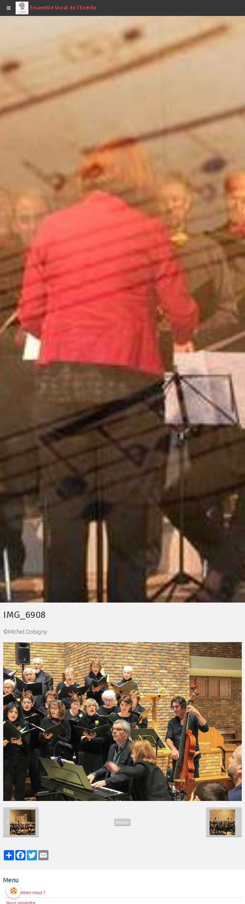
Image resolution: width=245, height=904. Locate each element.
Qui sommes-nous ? (25, 892)
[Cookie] (13, 891)
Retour (122, 822)
